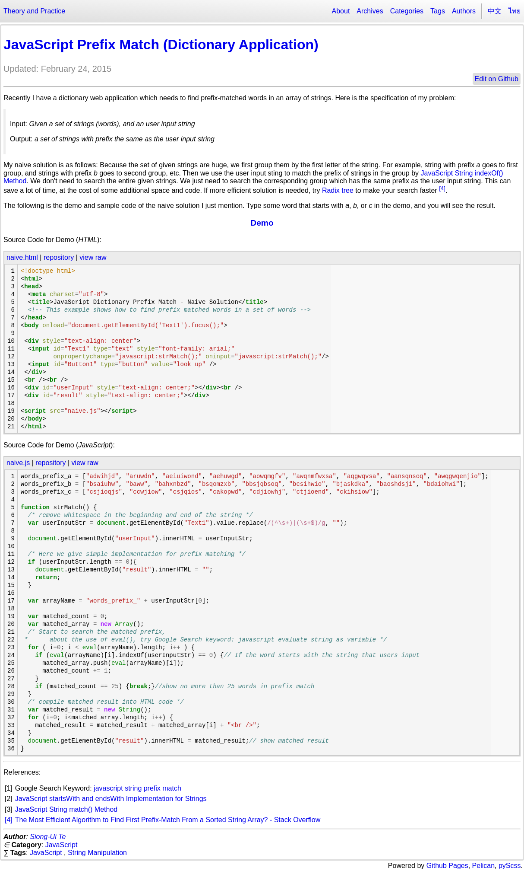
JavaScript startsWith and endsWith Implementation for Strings (111, 798)
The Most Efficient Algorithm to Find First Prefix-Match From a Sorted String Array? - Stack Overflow (167, 819)
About (341, 11)
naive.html (22, 257)
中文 (495, 11)
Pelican (483, 865)
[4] (442, 188)
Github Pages (447, 865)
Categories (406, 11)
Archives (370, 11)
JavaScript (61, 845)
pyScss (510, 865)
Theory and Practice (34, 11)
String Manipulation (97, 852)
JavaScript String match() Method (66, 809)
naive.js (18, 462)
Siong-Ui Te (48, 836)
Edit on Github (496, 79)
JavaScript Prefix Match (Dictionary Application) (161, 44)
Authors (464, 11)
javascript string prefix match (137, 788)
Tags (437, 11)
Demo (261, 222)
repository (59, 257)
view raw (92, 257)
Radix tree (338, 191)
